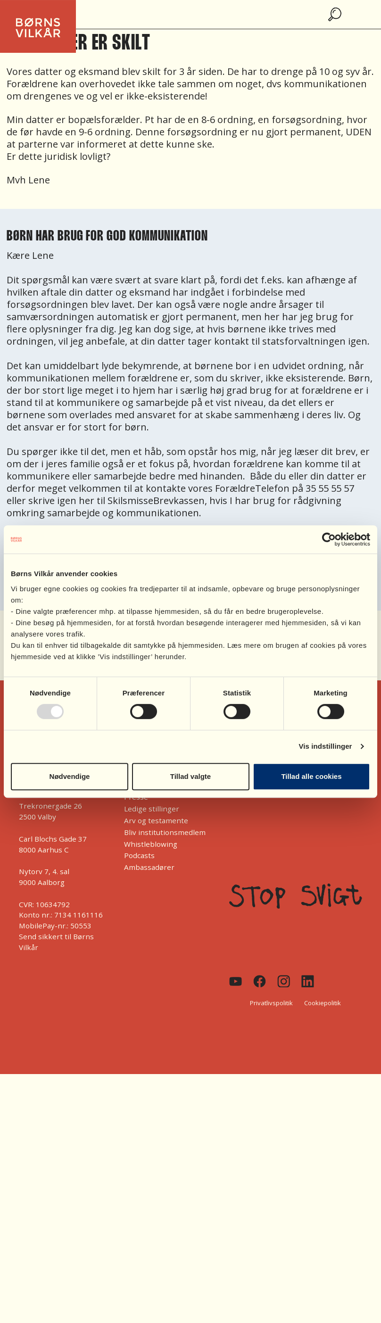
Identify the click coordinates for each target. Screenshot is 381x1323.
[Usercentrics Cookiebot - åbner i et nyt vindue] (329, 539)
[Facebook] (259, 981)
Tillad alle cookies (311, 776)
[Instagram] (283, 981)
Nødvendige (70, 776)
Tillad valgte (190, 776)
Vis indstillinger (325, 746)
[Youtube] (235, 981)
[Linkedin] (307, 981)
